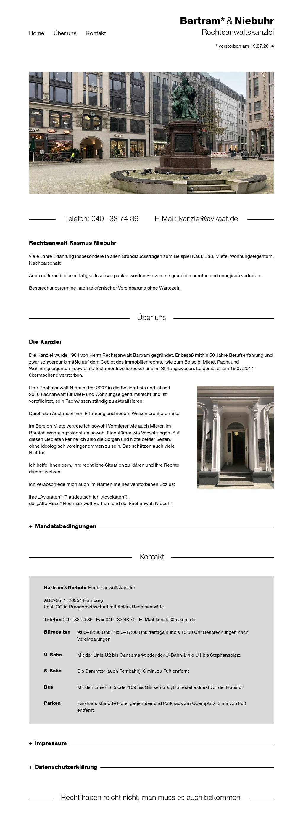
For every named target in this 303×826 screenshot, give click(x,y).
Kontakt (96, 33)
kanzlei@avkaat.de (208, 218)
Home (36, 33)
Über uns (65, 33)
